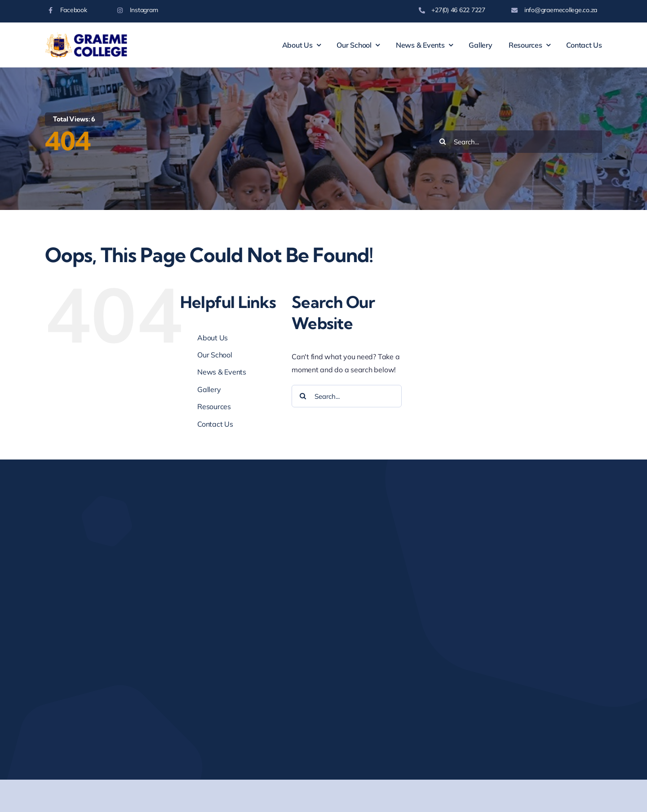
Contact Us (215, 423)
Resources (214, 406)
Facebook (73, 10)
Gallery (209, 389)
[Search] (442, 141)
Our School (214, 354)
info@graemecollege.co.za (560, 10)
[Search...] (516, 141)
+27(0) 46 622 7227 (458, 10)
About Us (212, 337)
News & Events (221, 371)
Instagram (144, 10)
